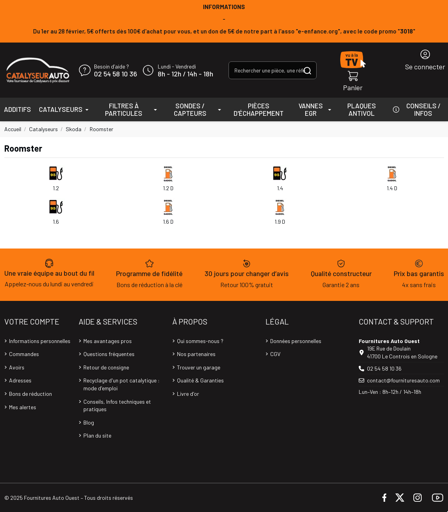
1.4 (280, 188)
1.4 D (392, 188)
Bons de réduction (30, 393)
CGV (275, 354)
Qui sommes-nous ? (200, 341)
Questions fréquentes (109, 354)
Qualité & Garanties (200, 380)
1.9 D (280, 221)
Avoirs (16, 367)
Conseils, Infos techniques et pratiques (117, 405)
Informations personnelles (39, 341)
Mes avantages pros (107, 341)
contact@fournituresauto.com (403, 380)
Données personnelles (295, 341)
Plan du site (97, 435)
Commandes (24, 354)
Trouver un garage (198, 367)
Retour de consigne (106, 367)
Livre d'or (188, 393)
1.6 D (168, 221)
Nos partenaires (196, 354)
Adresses (20, 380)
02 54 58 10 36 (115, 74)
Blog (88, 422)
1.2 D (168, 188)
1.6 (56, 221)
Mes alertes (22, 407)
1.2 (56, 188)
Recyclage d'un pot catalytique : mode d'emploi (121, 384)
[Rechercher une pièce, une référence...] (307, 70)
